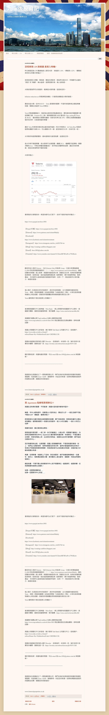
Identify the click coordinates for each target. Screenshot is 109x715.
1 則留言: (42, 696)
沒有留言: (43, 394)
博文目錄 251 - (29, 53)
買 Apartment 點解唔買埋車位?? (39, 403)
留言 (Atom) (32, 704)
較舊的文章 (78, 701)
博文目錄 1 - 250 (17, 53)
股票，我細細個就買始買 (54, 53)
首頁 (7, 53)
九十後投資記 (23, 9)
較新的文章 (28, 701)
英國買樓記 (40, 53)
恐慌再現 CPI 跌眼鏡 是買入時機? (40, 67)
